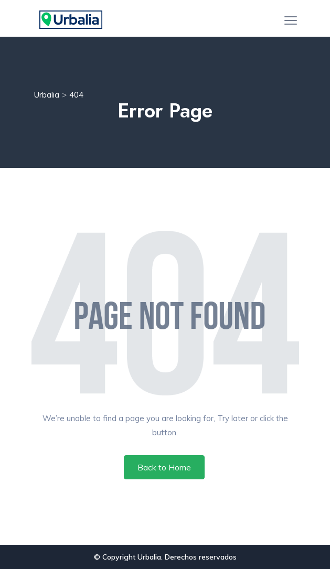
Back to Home (164, 467)
